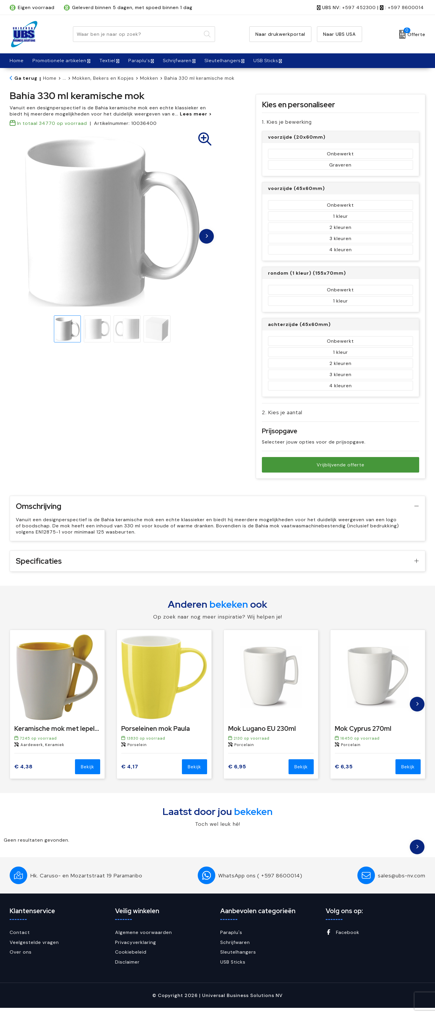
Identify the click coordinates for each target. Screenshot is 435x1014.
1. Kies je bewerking (287, 122)
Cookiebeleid (130, 958)
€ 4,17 (129, 773)
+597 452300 (359, 7)
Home (50, 78)
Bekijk (87, 773)
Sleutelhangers (222, 60)
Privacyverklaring (135, 948)
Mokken (149, 78)
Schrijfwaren (177, 60)
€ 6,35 (344, 773)
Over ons (21, 958)
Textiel (107, 60)
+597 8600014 (406, 7)
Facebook (342, 938)
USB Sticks (265, 60)
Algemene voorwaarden (143, 938)
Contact (20, 938)
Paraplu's (139, 60)
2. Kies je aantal (282, 412)
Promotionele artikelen (59, 60)
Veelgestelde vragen (34, 948)
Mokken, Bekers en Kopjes (103, 78)
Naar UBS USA (339, 34)
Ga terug (25, 78)
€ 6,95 (237, 773)
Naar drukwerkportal (280, 34)
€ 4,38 (23, 773)
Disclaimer (127, 968)
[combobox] (137, 34)
